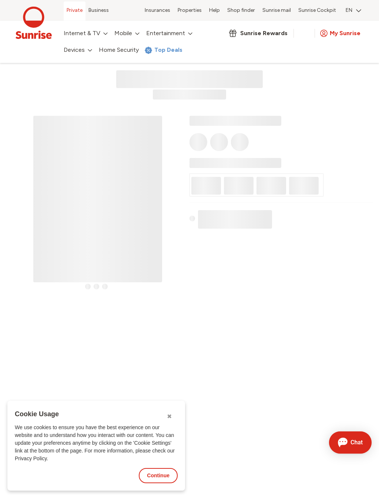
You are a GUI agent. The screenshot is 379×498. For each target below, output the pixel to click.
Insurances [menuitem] (157, 10)
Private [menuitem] (75, 10)
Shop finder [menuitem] (241, 10)
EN (353, 10)
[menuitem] (353, 11)
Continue (158, 475)
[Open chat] (350, 442)
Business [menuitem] (98, 10)
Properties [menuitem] (190, 10)
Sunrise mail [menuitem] (276, 10)
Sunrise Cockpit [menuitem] (317, 10)
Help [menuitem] (214, 10)
